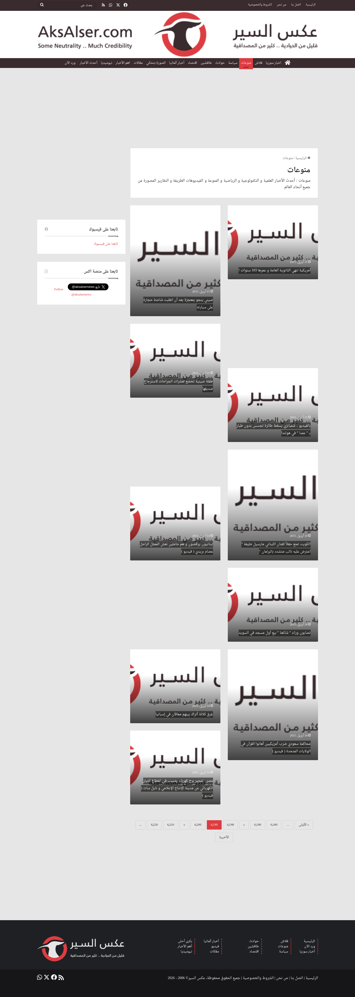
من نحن (281, 4)
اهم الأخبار (123, 63)
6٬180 (273, 825)
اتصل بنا (296, 4)
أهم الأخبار (185, 946)
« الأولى (304, 825)
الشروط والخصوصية (260, 4)
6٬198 (230, 825)
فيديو (215, 946)
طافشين (206, 63)
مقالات (138, 63)
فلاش (258, 63)
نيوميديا (106, 63)
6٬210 (170, 825)
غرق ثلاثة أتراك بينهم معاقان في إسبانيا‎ (184, 714)
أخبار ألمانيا (176, 63)
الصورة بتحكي (156, 63)
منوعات (246, 63)
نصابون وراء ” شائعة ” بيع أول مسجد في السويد (275, 633)
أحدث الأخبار (88, 63)
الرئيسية (311, 4)
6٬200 (198, 825)
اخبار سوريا (273, 63)
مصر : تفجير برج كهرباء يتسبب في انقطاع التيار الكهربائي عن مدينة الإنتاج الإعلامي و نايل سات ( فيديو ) (177, 788)
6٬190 (257, 825)
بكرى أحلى (185, 941)
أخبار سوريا (307, 951)
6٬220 (154, 825)
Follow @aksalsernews (72, 292)
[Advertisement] (177, 106)
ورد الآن (70, 63)
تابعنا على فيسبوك (106, 244)
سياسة (232, 63)
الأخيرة (224, 837)
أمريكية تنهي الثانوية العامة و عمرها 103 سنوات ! (274, 270)
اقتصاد (192, 63)
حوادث (220, 63)
